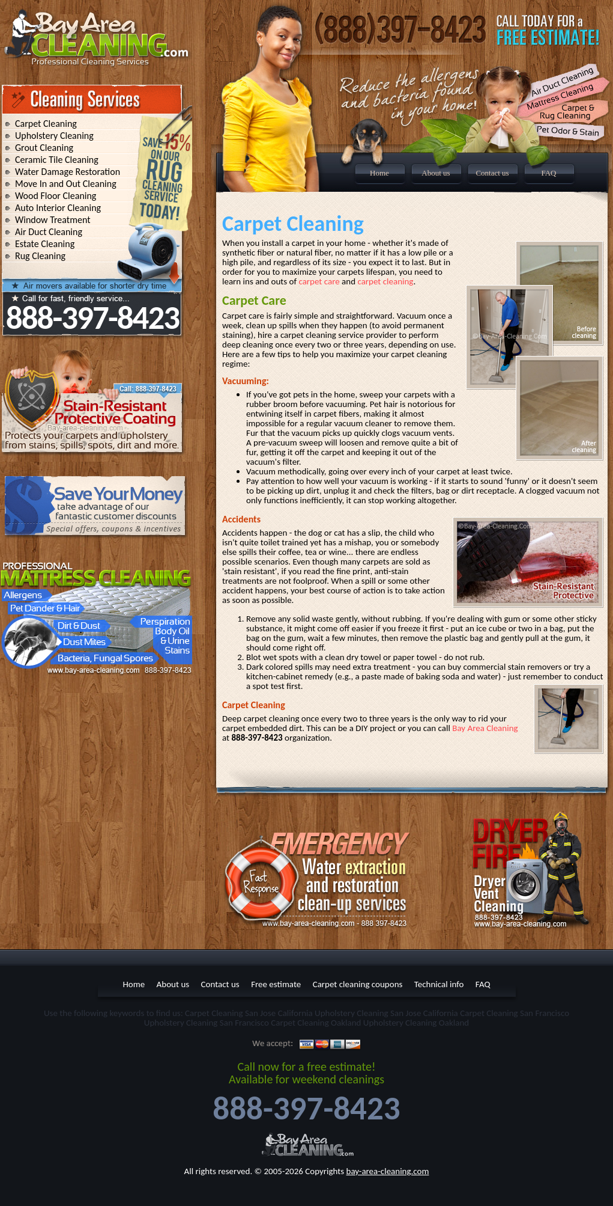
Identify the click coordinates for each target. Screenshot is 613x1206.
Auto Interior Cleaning (58, 207)
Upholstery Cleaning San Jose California (386, 1013)
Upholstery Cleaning (54, 135)
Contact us (492, 172)
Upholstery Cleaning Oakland (416, 1022)
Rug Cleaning (40, 256)
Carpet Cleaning (46, 123)
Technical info (439, 984)
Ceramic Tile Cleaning (56, 159)
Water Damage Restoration (67, 171)
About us (435, 172)
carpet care (318, 281)
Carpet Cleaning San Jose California (249, 1013)
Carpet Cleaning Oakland (316, 1022)
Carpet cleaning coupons (358, 984)
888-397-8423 (92, 318)
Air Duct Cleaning (48, 231)
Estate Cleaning (44, 243)
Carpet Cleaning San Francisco (514, 1013)
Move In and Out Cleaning (65, 183)
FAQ (548, 172)
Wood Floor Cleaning (55, 195)
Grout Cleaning (44, 147)
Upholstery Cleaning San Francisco (206, 1022)
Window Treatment (53, 219)
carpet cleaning (385, 281)
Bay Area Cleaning (485, 728)
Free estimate (276, 984)
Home (379, 172)
